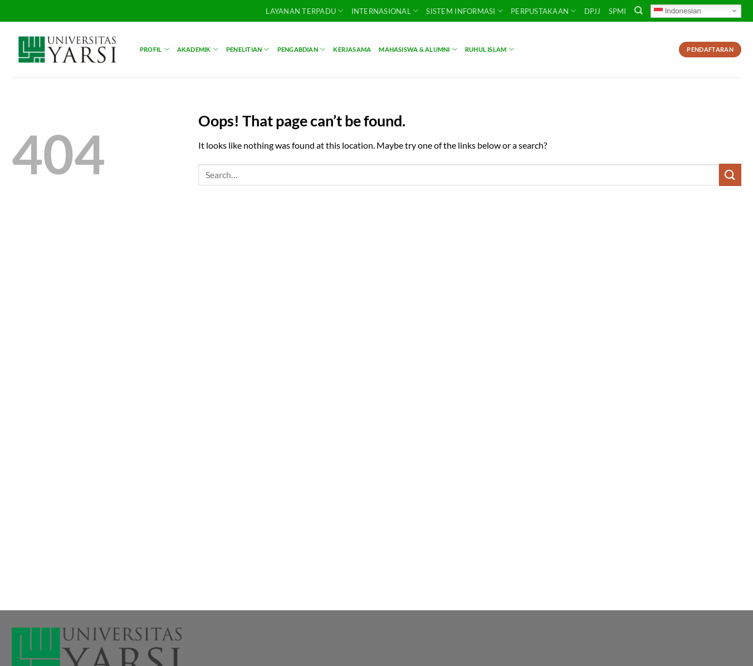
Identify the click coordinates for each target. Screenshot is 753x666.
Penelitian (248, 49)
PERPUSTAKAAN (543, 11)
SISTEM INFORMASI (464, 11)
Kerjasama (352, 49)
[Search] (638, 10)
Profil (154, 49)
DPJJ (592, 11)
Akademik (197, 49)
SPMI (618, 11)
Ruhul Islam (489, 49)
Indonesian (677, 10)
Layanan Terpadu (304, 11)
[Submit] (730, 174)
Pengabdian (301, 49)
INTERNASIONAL (385, 11)
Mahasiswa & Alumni (418, 49)
